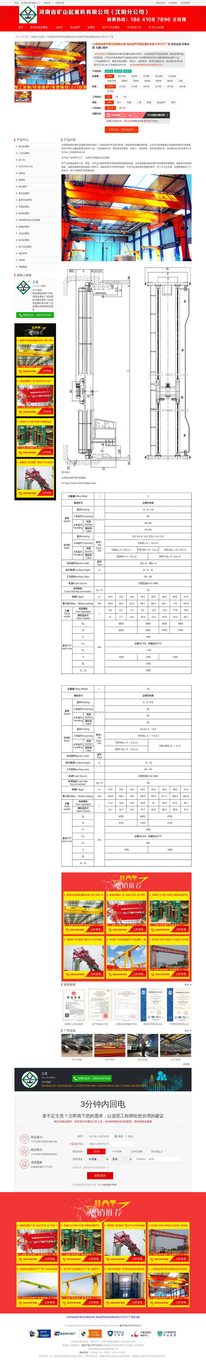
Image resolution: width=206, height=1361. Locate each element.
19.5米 (146, 86)
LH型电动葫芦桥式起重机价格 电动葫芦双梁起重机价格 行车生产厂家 (79, 37)
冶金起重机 (22, 233)
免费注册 (59, 3)
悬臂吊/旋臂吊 (24, 200)
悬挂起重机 (22, 193)
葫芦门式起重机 (111, 27)
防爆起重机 (22, 226)
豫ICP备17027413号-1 (130, 1325)
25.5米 (170, 86)
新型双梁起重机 (39, 27)
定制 (181, 81)
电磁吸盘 (21, 267)
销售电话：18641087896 (35, 315)
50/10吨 (159, 76)
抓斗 (119, 102)
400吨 (147, 81)
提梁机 (20, 180)
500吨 (159, 81)
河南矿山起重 (37, 37)
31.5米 (110, 91)
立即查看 (46, 371)
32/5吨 (146, 76)
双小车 (122, 108)
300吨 (136, 81)
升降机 (20, 260)
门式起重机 (22, 153)
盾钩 (173, 102)
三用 (139, 102)
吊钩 (109, 102)
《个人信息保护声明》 (107, 1184)
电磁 (129, 102)
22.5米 (158, 86)
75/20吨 (172, 76)
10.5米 (110, 86)
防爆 (149, 102)
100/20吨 (111, 81)
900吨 (170, 81)
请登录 (47, 3)
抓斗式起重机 (24, 246)
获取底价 (100, 1175)
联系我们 (173, 3)
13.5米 (122, 86)
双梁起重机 (22, 213)
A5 (125, 97)
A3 (108, 97)
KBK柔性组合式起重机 (28, 220)
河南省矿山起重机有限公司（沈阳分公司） (103, 14)
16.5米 (134, 86)
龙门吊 (20, 160)
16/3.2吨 (121, 76)
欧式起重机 (22, 240)
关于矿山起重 (156, 27)
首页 (20, 27)
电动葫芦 (75, 27)
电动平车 (21, 253)
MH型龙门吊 (134, 27)
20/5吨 (134, 76)
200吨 (124, 81)
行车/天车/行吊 (24, 166)
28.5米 (182, 86)
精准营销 (185, 3)
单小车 (110, 108)
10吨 (109, 76)
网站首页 (160, 3)
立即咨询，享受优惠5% (121, 129)
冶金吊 (59, 27)
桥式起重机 (22, 146)
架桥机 (91, 27)
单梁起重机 (22, 206)
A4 (116, 97)
